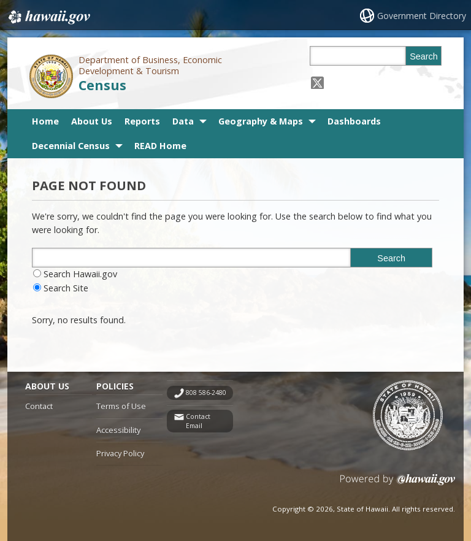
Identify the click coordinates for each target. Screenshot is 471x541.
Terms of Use (121, 406)
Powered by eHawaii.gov (397, 484)
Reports (142, 121)
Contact (39, 406)
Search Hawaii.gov (80, 274)
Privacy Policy (120, 453)
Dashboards (354, 121)
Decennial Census (71, 146)
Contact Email (198, 421)
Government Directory (421, 15)
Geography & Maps (260, 121)
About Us (91, 121)
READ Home (160, 146)
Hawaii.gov (48, 16)
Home (45, 121)
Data (183, 121)
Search (424, 56)
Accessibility (118, 429)
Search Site (66, 288)
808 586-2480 (206, 392)
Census (102, 85)
